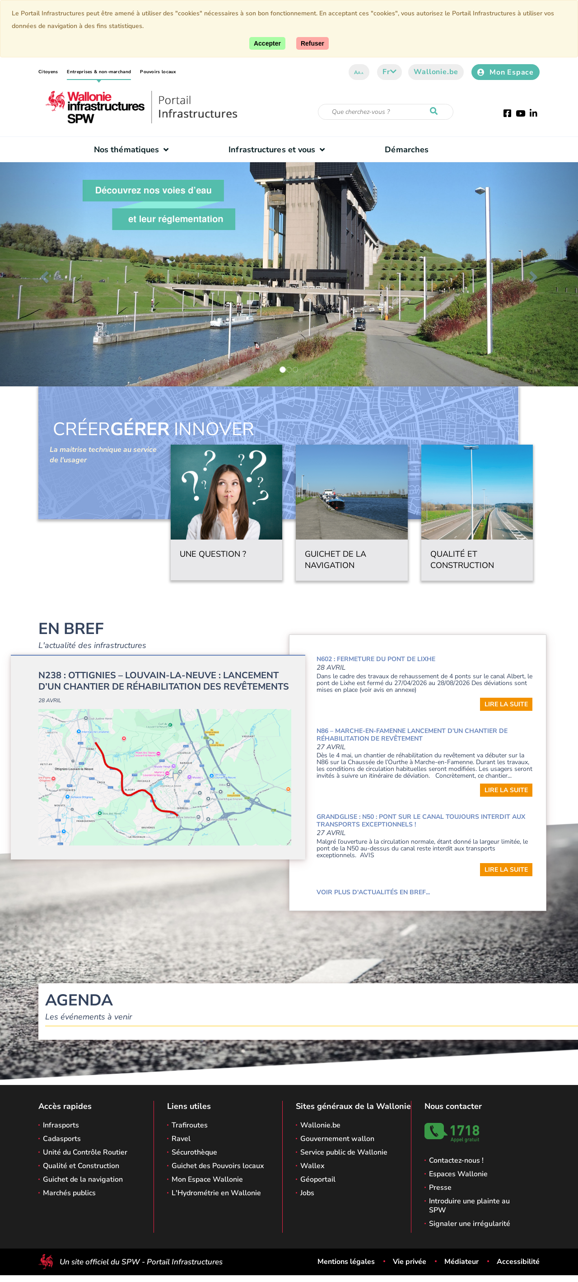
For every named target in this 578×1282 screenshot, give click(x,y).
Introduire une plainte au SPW (469, 1206)
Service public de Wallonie (343, 1152)
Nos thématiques (133, 149)
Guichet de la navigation (83, 1179)
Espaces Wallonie (458, 1174)
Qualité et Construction (81, 1165)
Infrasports (61, 1125)
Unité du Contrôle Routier (85, 1152)
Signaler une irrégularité (469, 1223)
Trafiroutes (190, 1125)
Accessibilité (518, 1262)
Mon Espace (505, 72)
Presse (440, 1187)
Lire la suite (506, 704)
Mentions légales (346, 1262)
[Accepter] (267, 43)
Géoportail (318, 1179)
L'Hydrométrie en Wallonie (216, 1192)
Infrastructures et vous (278, 149)
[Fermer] (312, 43)
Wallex (312, 1165)
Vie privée (409, 1262)
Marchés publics (69, 1192)
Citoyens (48, 72)
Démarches (407, 149)
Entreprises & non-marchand (99, 72)
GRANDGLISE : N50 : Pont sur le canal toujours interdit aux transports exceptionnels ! (421, 820)
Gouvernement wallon (337, 1138)
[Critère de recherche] (385, 112)
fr (389, 72)
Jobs (307, 1192)
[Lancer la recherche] (435, 111)
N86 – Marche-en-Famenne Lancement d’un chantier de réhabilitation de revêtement (412, 735)
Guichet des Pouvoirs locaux (218, 1165)
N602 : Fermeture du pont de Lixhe (376, 659)
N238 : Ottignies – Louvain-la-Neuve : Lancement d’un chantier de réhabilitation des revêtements (163, 681)
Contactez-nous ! (456, 1160)
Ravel (181, 1138)
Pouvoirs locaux (158, 72)
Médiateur (461, 1262)
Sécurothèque (194, 1152)
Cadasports (62, 1138)
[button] (43, 274)
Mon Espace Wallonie (207, 1179)
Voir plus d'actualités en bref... (373, 892)
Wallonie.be (436, 72)
